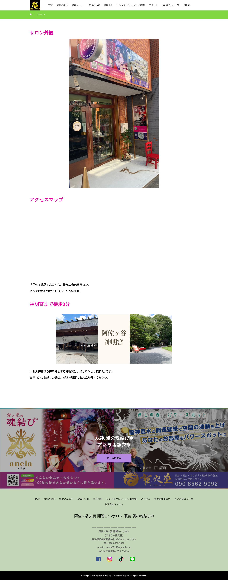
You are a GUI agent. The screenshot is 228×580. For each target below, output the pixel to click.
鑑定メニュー (78, 5)
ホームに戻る (114, 458)
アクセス (153, 5)
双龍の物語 (62, 5)
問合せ (187, 5)
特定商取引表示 (162, 499)
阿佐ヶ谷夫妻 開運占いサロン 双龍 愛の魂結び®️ (114, 516)
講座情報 (108, 5)
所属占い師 (94, 5)
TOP (50, 5)
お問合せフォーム (114, 504)
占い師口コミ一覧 (170, 5)
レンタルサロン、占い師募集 (131, 5)
